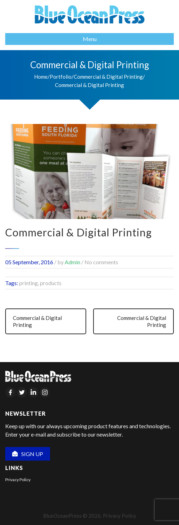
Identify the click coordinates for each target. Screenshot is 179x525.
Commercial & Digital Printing (108, 76)
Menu (90, 39)
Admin (72, 262)
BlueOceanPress (62, 515)
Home (41, 76)
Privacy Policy (18, 479)
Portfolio (61, 76)
